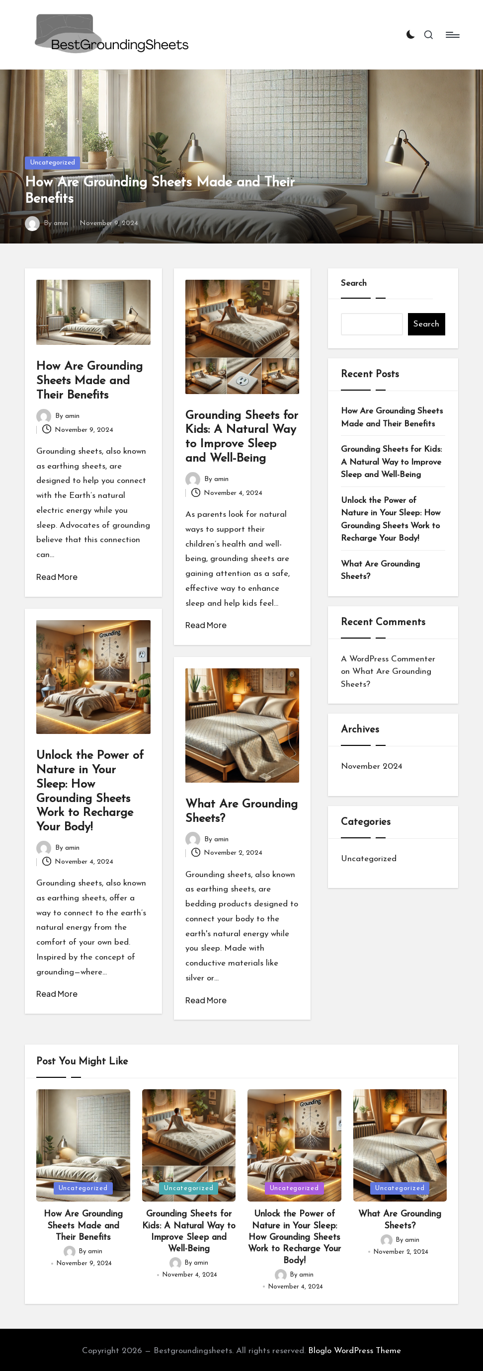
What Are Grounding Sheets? (380, 570)
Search (354, 283)
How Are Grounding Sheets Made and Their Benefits (89, 381)
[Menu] (452, 34)
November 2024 (371, 766)
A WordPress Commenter (388, 659)
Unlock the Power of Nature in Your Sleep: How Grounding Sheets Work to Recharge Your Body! (390, 519)
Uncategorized (52, 162)
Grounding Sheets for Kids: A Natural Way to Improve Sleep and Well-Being (391, 462)
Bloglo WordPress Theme (354, 1351)
